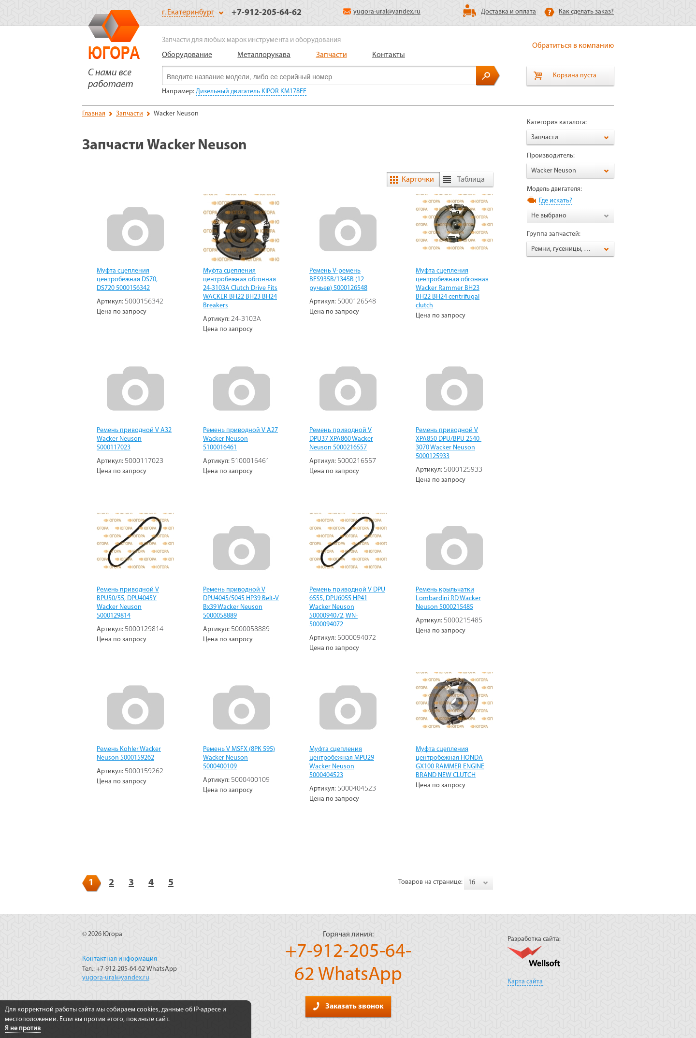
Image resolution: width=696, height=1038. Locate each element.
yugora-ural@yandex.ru (381, 11)
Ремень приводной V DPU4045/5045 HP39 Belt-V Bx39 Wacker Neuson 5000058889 (241, 603)
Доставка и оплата (508, 11)
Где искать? (555, 200)
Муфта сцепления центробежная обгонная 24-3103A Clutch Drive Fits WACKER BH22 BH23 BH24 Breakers (240, 288)
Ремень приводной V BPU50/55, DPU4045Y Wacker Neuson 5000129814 (128, 603)
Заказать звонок (348, 1006)
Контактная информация (119, 959)
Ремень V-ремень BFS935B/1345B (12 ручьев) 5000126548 (338, 279)
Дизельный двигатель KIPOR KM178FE (251, 91)
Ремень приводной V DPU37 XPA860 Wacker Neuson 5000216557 (341, 439)
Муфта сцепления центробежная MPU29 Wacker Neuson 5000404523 (341, 762)
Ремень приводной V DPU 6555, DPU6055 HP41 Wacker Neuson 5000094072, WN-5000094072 (347, 607)
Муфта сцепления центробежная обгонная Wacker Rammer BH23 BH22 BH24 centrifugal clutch (452, 288)
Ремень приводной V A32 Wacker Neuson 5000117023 (134, 439)
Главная (93, 113)
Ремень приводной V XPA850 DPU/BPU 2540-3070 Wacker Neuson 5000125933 (448, 443)
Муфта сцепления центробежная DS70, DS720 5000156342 (127, 279)
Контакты (388, 55)
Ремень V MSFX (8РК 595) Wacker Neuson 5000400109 (239, 758)
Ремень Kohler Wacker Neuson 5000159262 (129, 754)
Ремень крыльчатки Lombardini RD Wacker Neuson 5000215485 (448, 598)
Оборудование (187, 55)
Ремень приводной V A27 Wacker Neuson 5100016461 (240, 439)
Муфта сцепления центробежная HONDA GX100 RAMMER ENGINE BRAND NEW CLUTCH (450, 762)
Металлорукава (263, 55)
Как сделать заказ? (586, 11)
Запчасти (331, 55)
